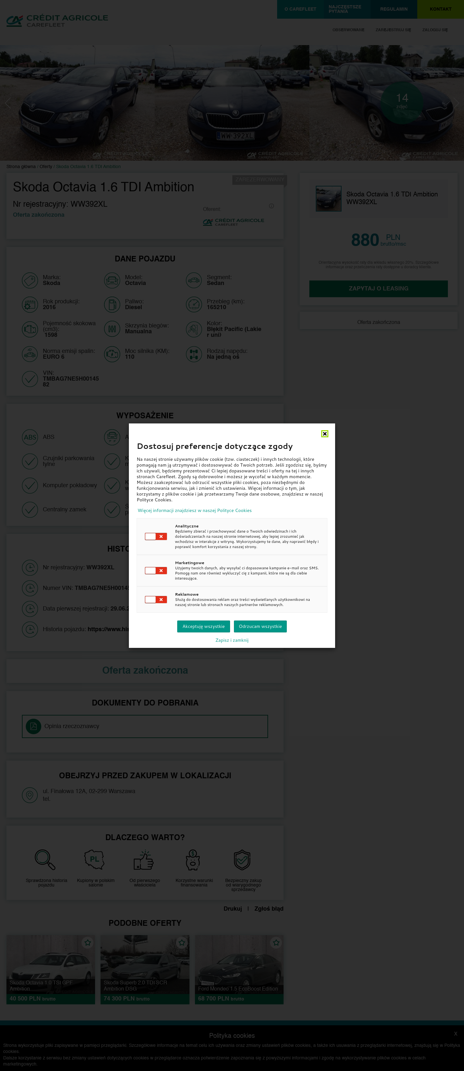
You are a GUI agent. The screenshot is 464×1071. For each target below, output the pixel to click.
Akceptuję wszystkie (203, 626)
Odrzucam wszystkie (260, 626)
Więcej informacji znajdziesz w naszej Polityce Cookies (195, 510)
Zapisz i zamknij (232, 640)
